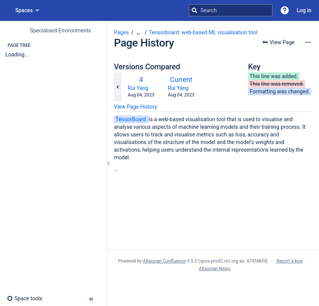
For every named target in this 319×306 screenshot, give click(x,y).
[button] (284, 10)
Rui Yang (138, 88)
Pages (121, 32)
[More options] (308, 42)
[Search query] (231, 10)
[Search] (194, 10)
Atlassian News (215, 268)
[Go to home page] (7, 10)
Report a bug (289, 261)
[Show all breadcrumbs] (138, 32)
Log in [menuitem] (304, 10)
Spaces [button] (24, 10)
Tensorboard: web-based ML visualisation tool (203, 32)
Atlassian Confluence (164, 261)
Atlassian (213, 285)
